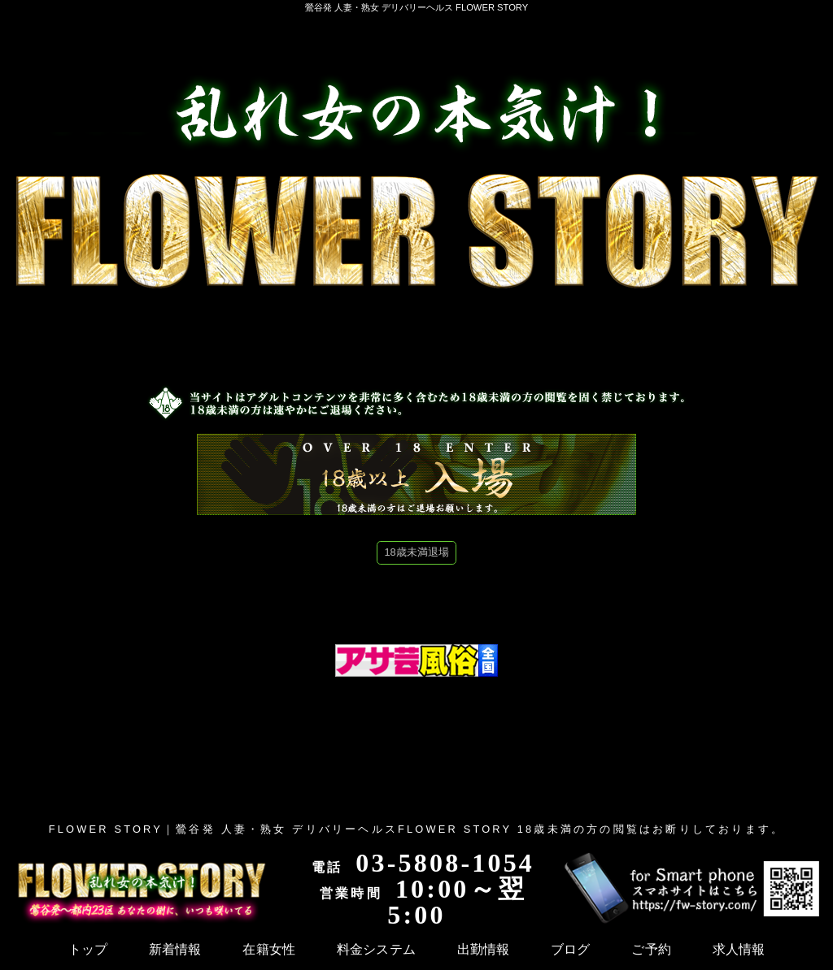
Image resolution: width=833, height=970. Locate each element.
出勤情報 (293, 949)
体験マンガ (527, 949)
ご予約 (402, 949)
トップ (24, 949)
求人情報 (459, 949)
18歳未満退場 (416, 552)
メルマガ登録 (791, 949)
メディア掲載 (607, 949)
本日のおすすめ (699, 949)
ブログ (350, 949)
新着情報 (82, 949)
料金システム (219, 949)
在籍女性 (144, 949)
